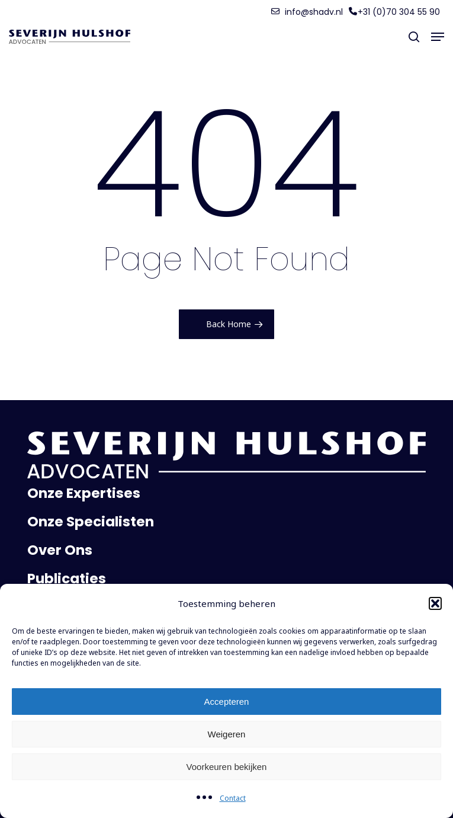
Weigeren (227, 734)
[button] (435, 603)
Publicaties (66, 578)
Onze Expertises (83, 493)
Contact (233, 798)
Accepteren (226, 701)
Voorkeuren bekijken (227, 767)
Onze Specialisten (90, 521)
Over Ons (59, 550)
